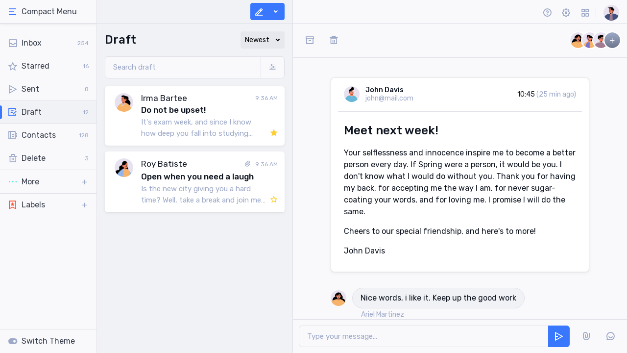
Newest (257, 40)
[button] (48, 182)
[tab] (48, 12)
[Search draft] (183, 67)
